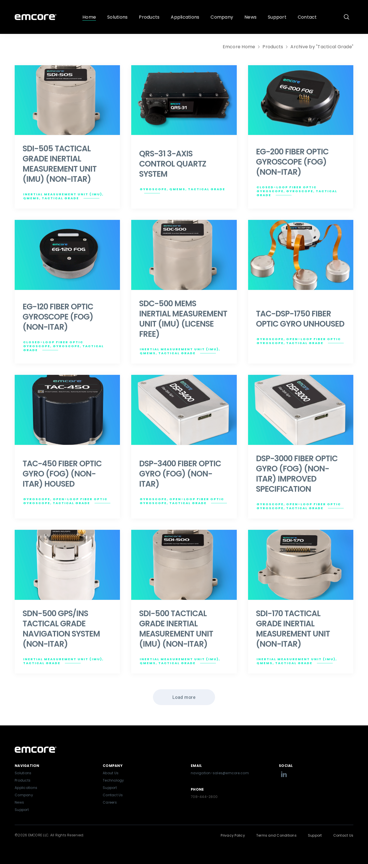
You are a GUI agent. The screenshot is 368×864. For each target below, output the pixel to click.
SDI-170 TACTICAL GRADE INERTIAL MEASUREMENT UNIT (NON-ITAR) (293, 628)
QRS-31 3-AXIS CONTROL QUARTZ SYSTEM (172, 164)
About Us (111, 773)
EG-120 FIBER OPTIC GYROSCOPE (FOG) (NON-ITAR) (58, 317)
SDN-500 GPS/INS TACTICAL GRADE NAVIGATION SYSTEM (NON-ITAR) (61, 628)
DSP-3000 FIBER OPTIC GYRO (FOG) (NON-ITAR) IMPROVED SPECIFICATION (297, 474)
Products (272, 46)
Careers (110, 802)
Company (24, 795)
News (19, 802)
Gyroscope (153, 189)
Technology (113, 780)
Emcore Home (239, 46)
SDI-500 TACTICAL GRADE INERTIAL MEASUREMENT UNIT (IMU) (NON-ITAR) (176, 628)
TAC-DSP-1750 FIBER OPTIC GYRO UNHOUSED (300, 318)
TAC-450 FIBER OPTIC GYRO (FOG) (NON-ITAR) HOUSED (62, 473)
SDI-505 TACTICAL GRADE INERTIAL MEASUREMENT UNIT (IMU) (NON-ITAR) (60, 164)
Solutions (23, 773)
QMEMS (31, 198)
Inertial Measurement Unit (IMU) (62, 194)
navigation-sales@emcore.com (220, 773)
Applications (26, 787)
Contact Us (113, 795)
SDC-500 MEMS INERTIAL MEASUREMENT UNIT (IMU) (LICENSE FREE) (183, 319)
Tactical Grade (60, 198)
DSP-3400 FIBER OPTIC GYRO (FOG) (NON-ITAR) (180, 473)
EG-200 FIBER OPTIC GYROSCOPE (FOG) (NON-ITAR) (292, 162)
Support (22, 809)
